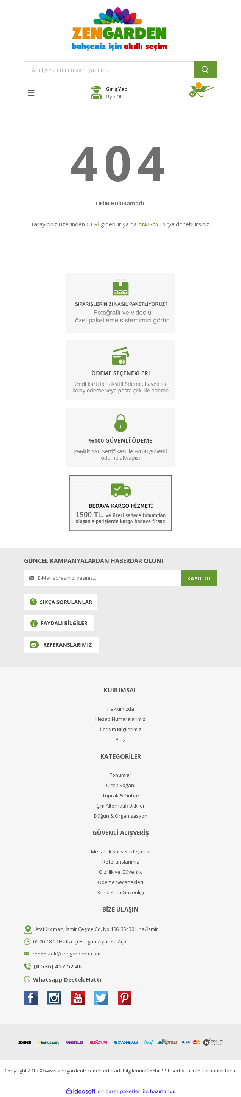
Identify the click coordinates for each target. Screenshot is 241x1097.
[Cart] (203, 92)
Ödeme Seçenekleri (120, 882)
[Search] (120, 69)
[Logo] (120, 29)
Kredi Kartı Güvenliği (120, 892)
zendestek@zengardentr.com (66, 953)
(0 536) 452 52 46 (58, 966)
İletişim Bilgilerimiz (120, 729)
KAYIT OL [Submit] (199, 578)
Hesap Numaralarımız (120, 719)
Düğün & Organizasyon (120, 816)
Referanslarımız (120, 862)
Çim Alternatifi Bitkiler (120, 806)
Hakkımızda (120, 709)
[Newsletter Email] (102, 578)
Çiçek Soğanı (120, 785)
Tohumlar (120, 775)
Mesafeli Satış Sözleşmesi (120, 851)
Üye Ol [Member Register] (114, 96)
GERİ (92, 224)
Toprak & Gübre (120, 795)
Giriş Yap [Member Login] (116, 89)
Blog (120, 739)
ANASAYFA (152, 224)
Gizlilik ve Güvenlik (120, 872)
